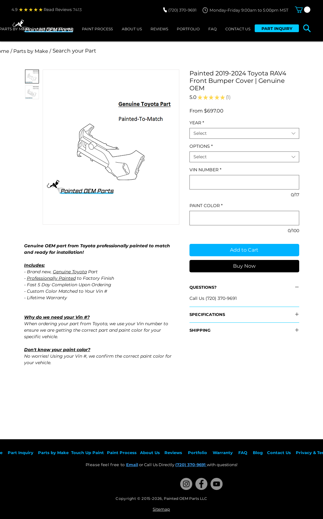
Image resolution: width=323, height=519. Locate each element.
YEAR (196, 122)
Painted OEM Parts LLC (185, 498)
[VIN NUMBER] (244, 182)
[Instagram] (186, 484)
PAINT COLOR (206, 205)
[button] (302, 9)
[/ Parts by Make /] (30, 51)
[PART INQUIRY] (277, 28)
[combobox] (244, 133)
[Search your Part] (135, 51)
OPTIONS (201, 146)
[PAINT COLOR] (244, 218)
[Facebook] (201, 484)
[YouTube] (216, 484)
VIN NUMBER (205, 169)
